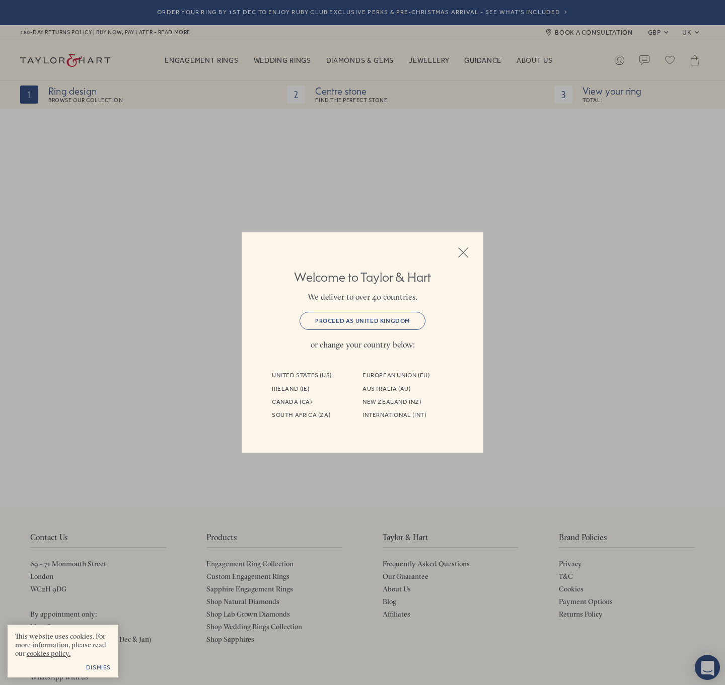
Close (463, 252)
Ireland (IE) (290, 388)
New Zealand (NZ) (391, 401)
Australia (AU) (386, 388)
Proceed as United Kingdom (362, 320)
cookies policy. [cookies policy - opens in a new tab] (48, 653)
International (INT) (394, 414)
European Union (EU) (395, 375)
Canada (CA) (292, 401)
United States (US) (302, 375)
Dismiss (98, 667)
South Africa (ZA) (301, 414)
